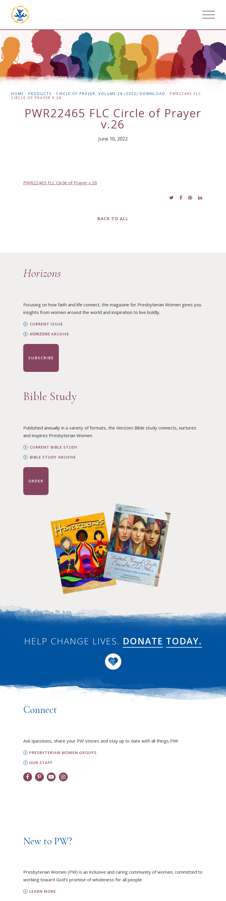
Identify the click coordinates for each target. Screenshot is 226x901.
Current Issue (46, 324)
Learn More (42, 891)
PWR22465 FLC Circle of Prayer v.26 (60, 182)
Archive (49, 334)
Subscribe (41, 357)
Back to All (112, 218)
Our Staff (41, 763)
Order (36, 481)
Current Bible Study (54, 447)
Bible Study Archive (53, 457)
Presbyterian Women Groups (63, 753)
